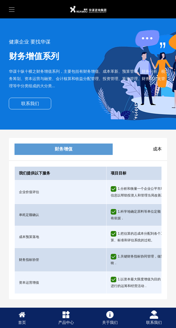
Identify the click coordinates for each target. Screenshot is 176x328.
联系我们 (30, 103)
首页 (22, 317)
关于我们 (110, 317)
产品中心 (66, 317)
